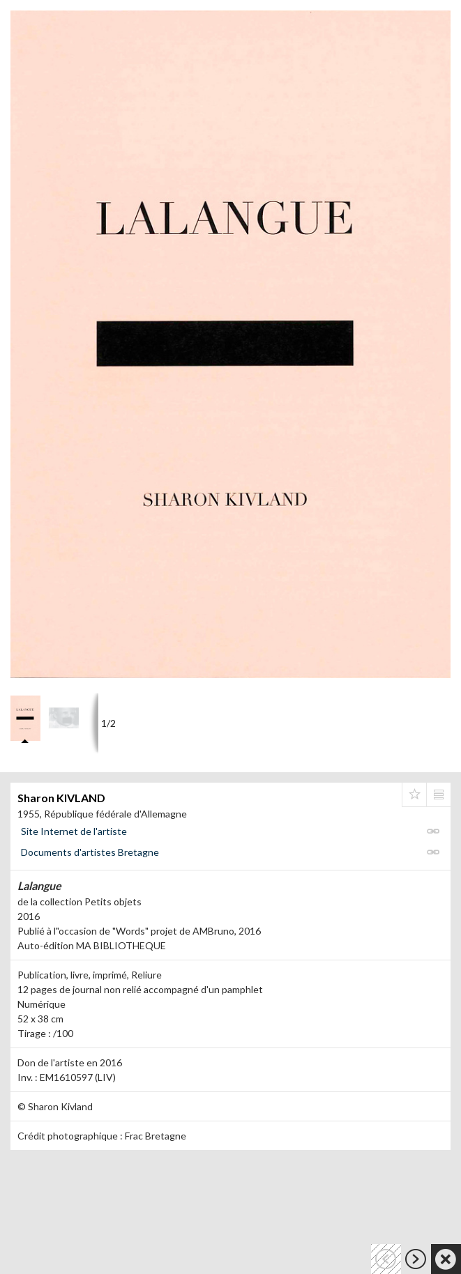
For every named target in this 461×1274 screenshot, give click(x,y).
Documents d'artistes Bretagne (90, 852)
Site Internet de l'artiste (74, 831)
